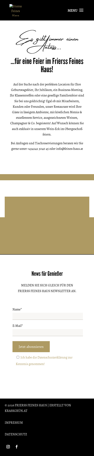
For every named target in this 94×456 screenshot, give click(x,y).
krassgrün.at (16, 411)
